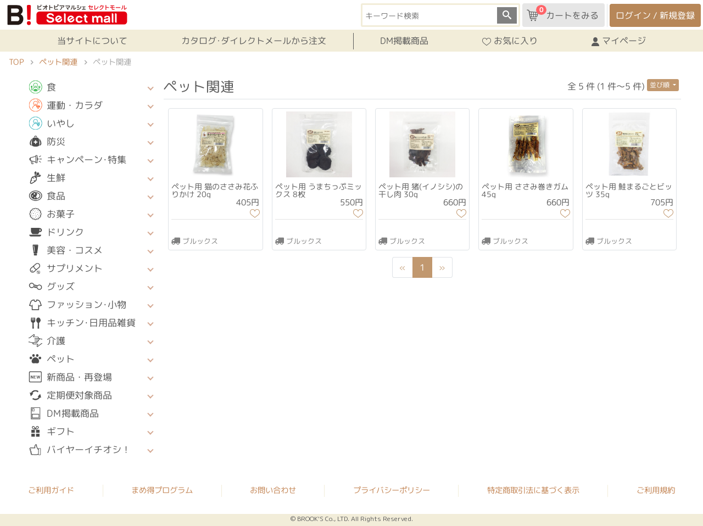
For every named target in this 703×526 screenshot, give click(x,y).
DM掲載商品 (404, 41)
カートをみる (563, 13)
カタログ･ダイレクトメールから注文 (253, 41)
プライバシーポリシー (391, 490)
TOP (16, 62)
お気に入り (510, 41)
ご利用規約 (656, 490)
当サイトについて (92, 41)
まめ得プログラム (162, 489)
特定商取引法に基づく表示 (533, 490)
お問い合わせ (273, 490)
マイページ (619, 41)
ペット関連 (58, 62)
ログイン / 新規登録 (655, 15)
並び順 (660, 84)
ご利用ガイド (51, 489)
